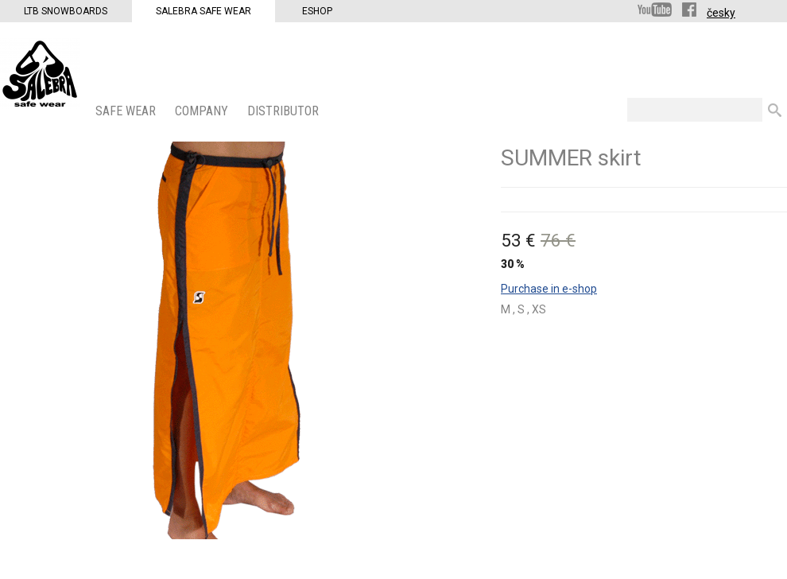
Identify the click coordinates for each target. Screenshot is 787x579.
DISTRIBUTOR (284, 111)
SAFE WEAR (127, 111)
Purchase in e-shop (549, 288)
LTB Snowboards (65, 11)
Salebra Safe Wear (203, 11)
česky (721, 12)
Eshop (317, 11)
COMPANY (203, 111)
